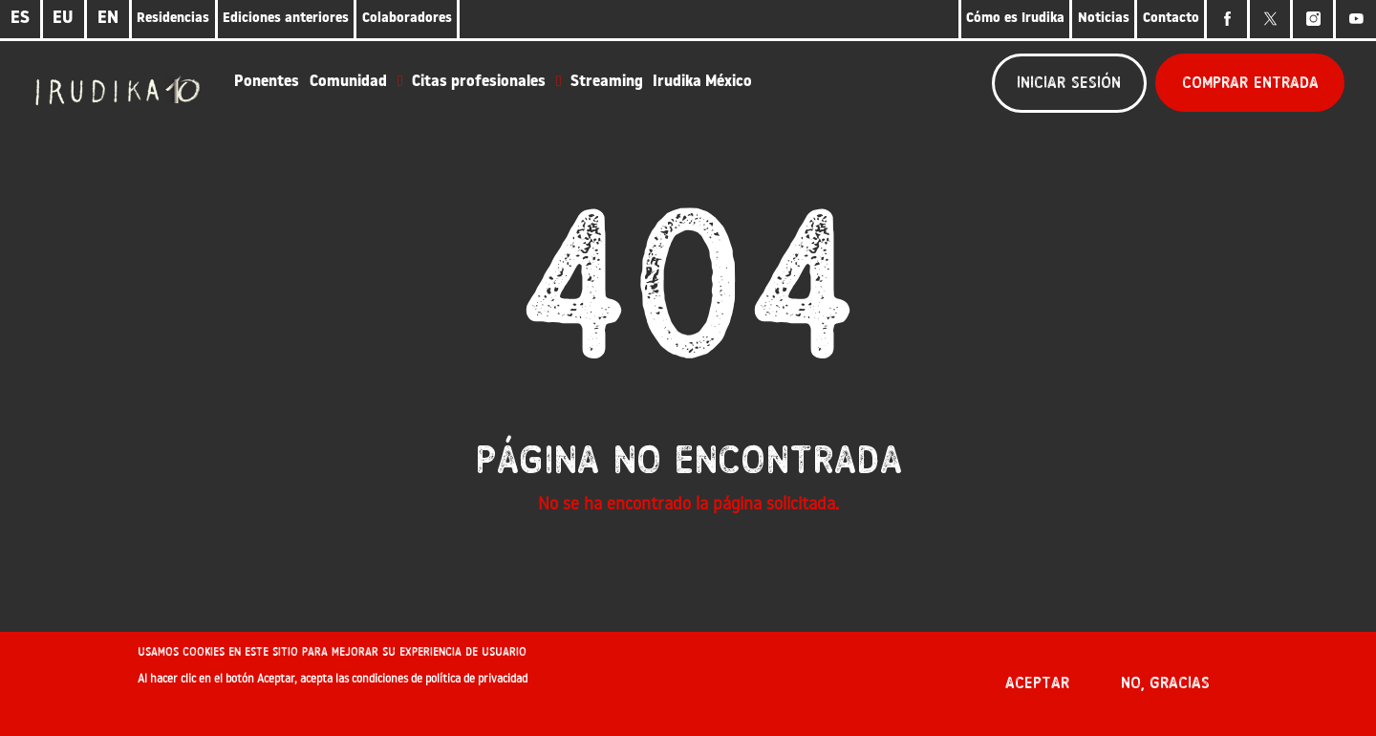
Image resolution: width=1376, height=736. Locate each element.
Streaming (606, 82)
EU (63, 19)
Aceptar (1037, 690)
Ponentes (266, 82)
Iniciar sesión (1069, 83)
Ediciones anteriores (286, 18)
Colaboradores (407, 18)
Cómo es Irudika (1015, 18)
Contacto (1171, 18)
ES (20, 19)
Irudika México (702, 82)
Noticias (1103, 18)
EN (107, 19)
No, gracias (1165, 690)
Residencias (173, 18)
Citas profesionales (479, 82)
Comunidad (348, 82)
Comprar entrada (1250, 83)
